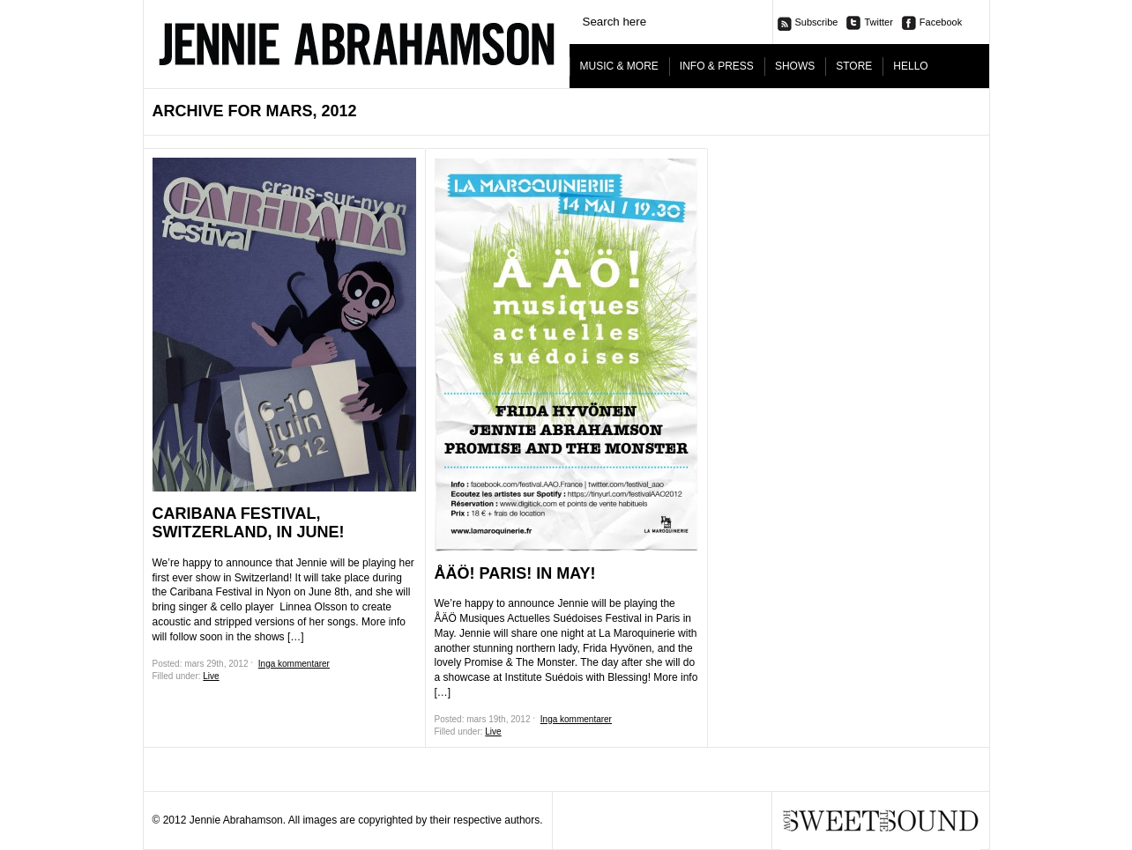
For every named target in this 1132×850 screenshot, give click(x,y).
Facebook (941, 22)
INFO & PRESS (717, 66)
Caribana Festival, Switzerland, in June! (249, 523)
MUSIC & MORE (619, 66)
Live (211, 676)
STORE (854, 66)
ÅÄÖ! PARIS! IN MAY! (515, 573)
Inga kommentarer (294, 664)
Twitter (878, 22)
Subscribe (816, 22)
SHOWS (795, 66)
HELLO (910, 66)
